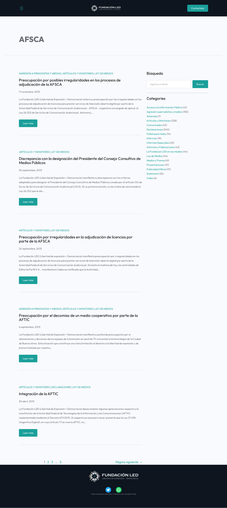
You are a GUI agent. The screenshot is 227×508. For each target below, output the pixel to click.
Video (150, 178)
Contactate (197, 8)
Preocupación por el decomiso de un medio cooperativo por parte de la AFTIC (78, 317)
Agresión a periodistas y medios (40, 73)
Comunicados (154, 125)
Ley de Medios (104, 73)
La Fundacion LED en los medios (164, 151)
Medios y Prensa (156, 160)
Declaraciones (61, 387)
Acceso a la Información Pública (164, 107)
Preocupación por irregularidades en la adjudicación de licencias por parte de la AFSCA (76, 239)
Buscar (200, 84)
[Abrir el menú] (21, 8)
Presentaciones (155, 164)
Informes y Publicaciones (161, 147)
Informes (152, 138)
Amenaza (152, 116)
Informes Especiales (158, 142)
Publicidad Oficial (156, 169)
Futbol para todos (156, 133)
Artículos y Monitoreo (78, 73)
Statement (153, 173)
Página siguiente (129, 462)
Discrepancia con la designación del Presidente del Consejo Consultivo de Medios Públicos (80, 160)
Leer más (29, 124)
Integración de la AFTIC (38, 394)
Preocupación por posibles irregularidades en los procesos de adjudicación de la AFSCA (70, 82)
